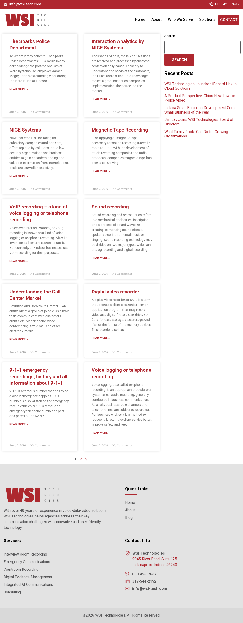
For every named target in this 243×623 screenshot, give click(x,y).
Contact (229, 20)
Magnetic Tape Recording (120, 130)
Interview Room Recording (25, 554)
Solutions (207, 19)
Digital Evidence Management (28, 577)
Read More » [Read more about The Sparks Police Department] (18, 89)
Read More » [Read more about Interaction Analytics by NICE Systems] (101, 99)
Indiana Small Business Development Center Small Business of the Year (201, 110)
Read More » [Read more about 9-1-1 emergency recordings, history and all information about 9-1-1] (18, 424)
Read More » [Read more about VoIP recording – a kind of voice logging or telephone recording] (18, 261)
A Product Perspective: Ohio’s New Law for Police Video (199, 98)
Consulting (12, 592)
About (156, 19)
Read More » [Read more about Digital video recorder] (101, 338)
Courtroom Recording (21, 569)
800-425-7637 (227, 4)
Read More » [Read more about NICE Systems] (18, 176)
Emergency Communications (27, 562)
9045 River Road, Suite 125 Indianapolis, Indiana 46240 (154, 562)
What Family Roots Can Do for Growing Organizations (196, 134)
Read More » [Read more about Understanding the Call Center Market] (18, 339)
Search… (170, 36)
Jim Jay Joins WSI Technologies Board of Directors (199, 122)
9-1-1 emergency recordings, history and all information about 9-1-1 (38, 376)
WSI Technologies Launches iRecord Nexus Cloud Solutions (200, 86)
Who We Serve (180, 19)
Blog (129, 518)
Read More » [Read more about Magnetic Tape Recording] (101, 171)
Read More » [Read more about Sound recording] (101, 258)
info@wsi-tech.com (25, 4)
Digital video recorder (115, 292)
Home (140, 19)
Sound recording (110, 207)
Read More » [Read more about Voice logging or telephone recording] (101, 432)
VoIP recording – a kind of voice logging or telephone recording (38, 213)
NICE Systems (25, 130)
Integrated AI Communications (28, 585)
